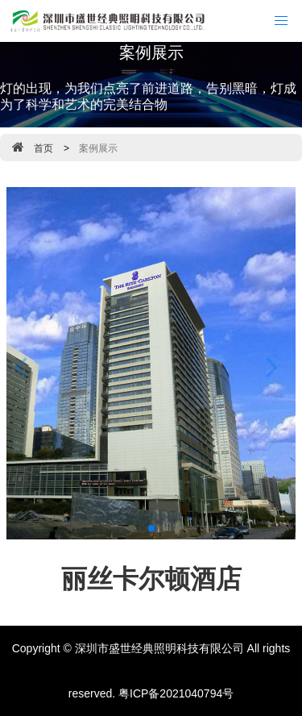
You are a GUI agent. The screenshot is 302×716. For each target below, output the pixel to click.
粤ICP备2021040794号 (176, 693)
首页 (43, 148)
